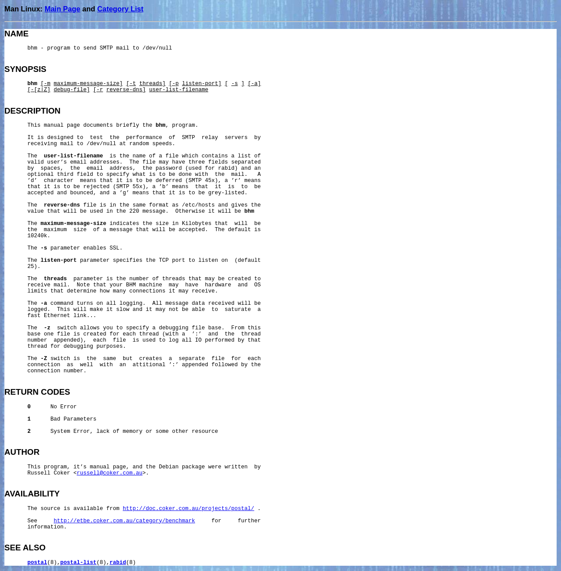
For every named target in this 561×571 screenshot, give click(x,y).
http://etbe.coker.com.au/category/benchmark (124, 521)
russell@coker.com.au (109, 473)
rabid (118, 563)
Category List (120, 9)
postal (37, 563)
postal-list (78, 563)
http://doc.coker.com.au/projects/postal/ (188, 509)
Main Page (63, 9)
